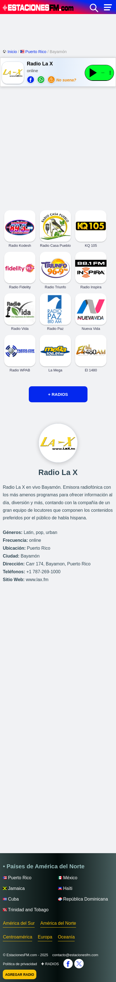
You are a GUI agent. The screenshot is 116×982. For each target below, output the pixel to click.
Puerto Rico (34, 51)
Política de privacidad (20, 964)
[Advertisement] (58, 31)
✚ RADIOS (50, 964)
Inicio (10, 51)
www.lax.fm (37, 579)
